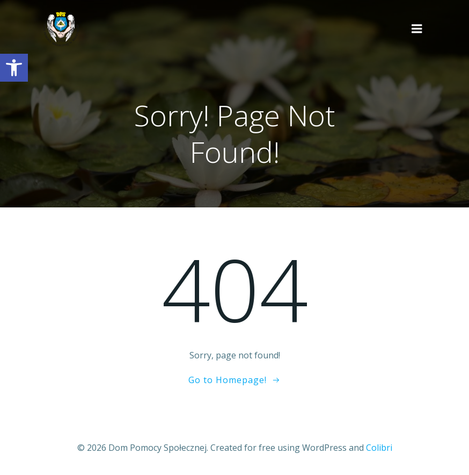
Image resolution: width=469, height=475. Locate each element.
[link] (14, 68)
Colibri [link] (379, 446)
